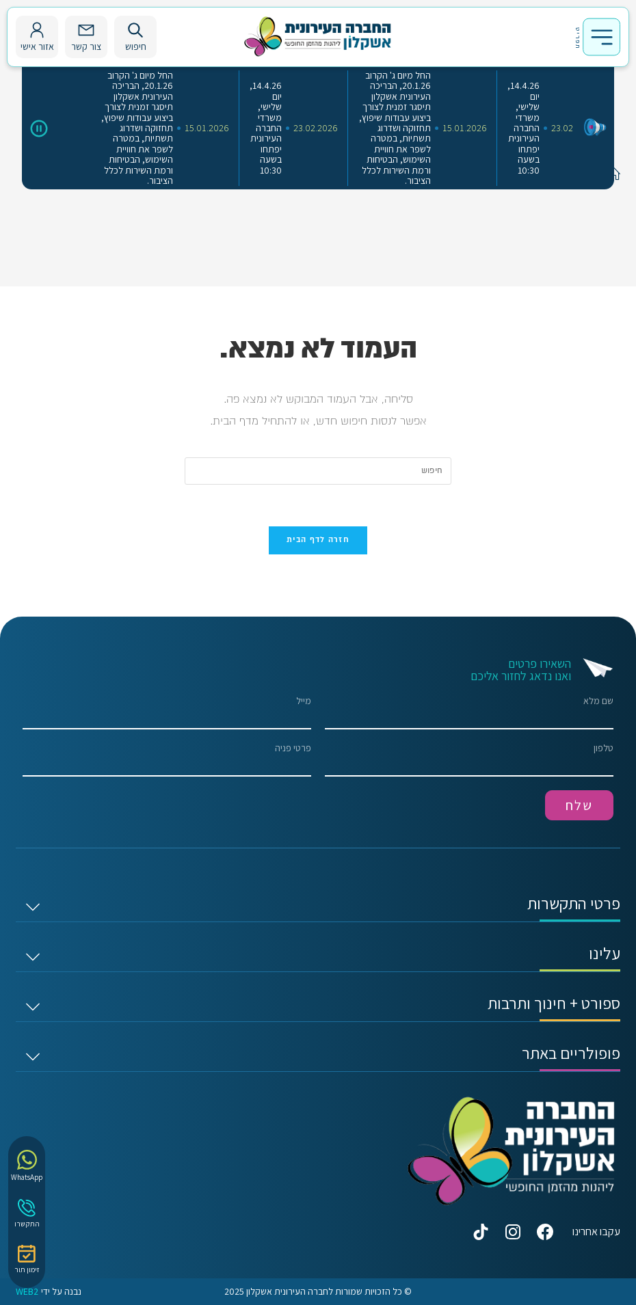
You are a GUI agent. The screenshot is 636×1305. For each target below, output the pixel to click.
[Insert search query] (318, 471)
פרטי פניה (167, 760)
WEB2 (27, 1291)
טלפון (469, 760)
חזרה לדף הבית (318, 540)
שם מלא (469, 712)
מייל (167, 712)
